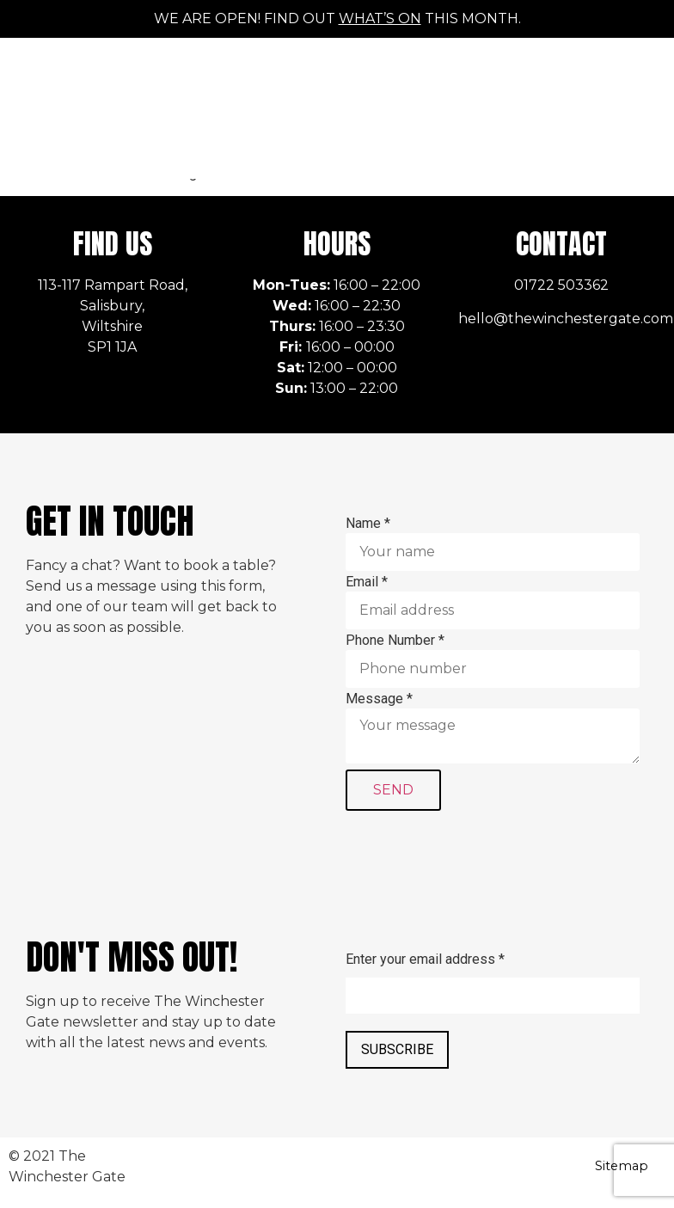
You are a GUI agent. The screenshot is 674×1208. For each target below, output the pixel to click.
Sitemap (621, 1166)
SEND (393, 790)
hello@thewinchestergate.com (565, 318)
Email (367, 582)
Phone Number (395, 640)
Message (379, 699)
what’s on (380, 18)
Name (368, 523)
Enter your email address (425, 959)
